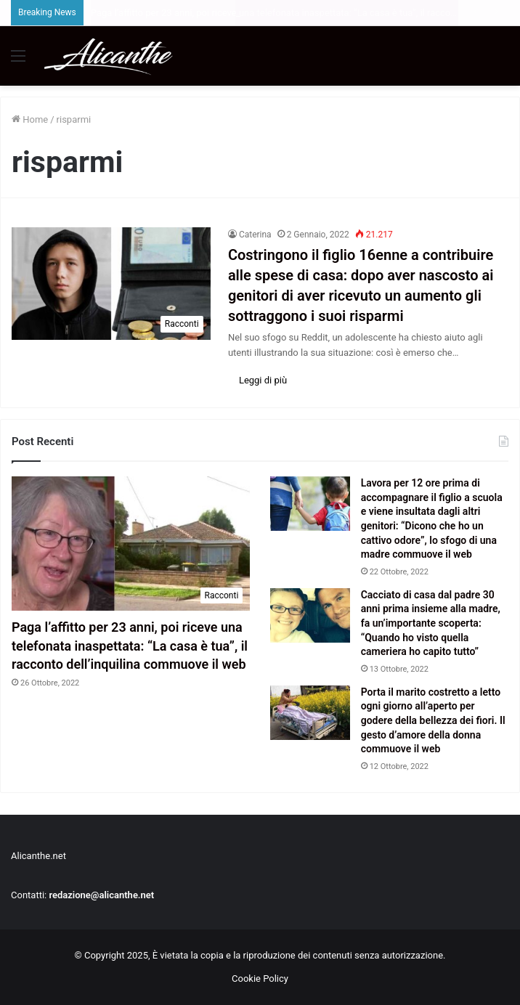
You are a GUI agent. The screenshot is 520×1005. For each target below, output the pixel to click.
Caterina (255, 234)
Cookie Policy (260, 978)
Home (30, 119)
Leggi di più (263, 380)
